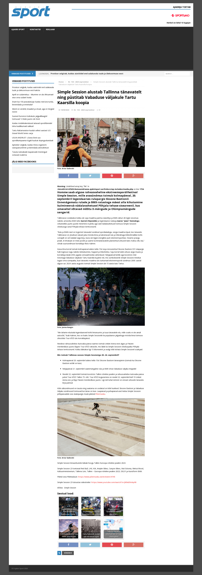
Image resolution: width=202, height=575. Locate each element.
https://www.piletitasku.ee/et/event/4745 (96, 477)
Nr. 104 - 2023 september (84, 110)
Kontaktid (35, 29)
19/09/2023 (65, 110)
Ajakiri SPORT (18, 29)
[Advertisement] (101, 52)
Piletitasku (100, 394)
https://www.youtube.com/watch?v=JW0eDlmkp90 (113, 482)
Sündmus (68, 553)
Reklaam (50, 29)
